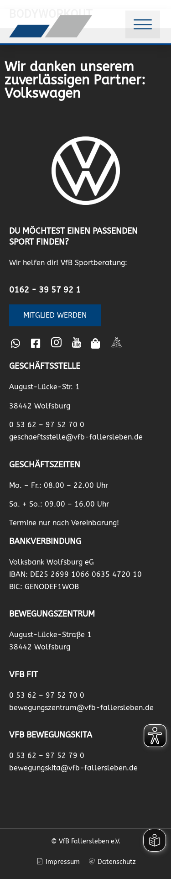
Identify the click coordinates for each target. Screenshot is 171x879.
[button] (142, 23)
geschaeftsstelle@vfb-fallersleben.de (76, 437)
